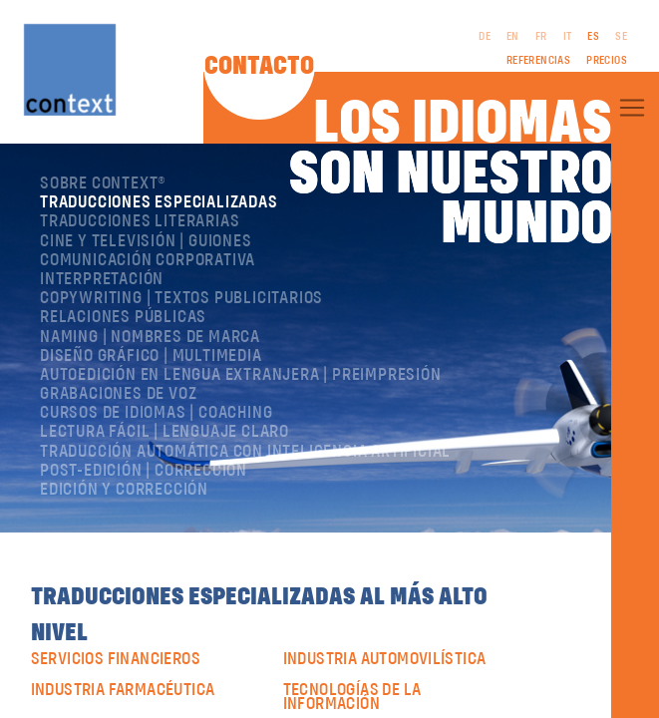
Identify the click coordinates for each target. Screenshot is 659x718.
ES (593, 37)
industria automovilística (385, 659)
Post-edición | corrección (143, 471)
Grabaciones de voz (118, 394)
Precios (606, 61)
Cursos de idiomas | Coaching (156, 413)
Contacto (259, 67)
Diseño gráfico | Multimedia (151, 356)
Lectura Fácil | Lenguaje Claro (164, 432)
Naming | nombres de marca (150, 337)
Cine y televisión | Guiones (146, 241)
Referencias (538, 61)
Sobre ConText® (103, 183)
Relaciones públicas (123, 317)
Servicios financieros (115, 659)
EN (512, 37)
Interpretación (102, 279)
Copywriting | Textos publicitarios (181, 298)
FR (541, 37)
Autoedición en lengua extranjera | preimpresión (241, 375)
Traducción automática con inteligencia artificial (245, 452)
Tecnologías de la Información (352, 697)
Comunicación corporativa (147, 260)
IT (567, 37)
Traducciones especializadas (159, 202)
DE (485, 37)
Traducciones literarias (139, 221)
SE (621, 37)
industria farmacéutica (123, 690)
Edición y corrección (124, 490)
